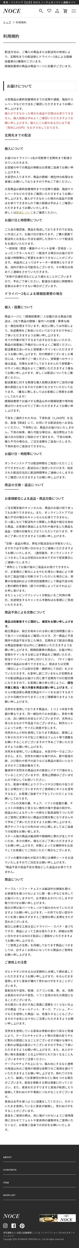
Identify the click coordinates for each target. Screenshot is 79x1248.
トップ (7, 22)
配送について (24, 212)
